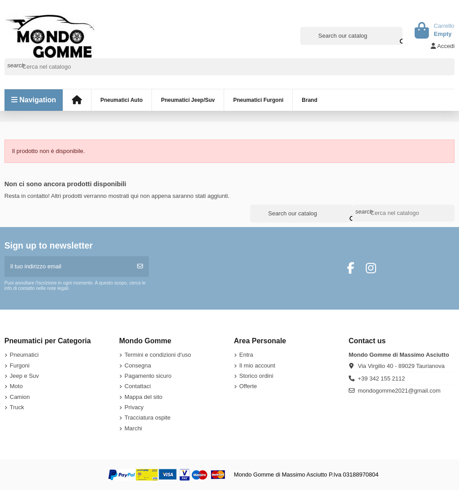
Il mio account (257, 365)
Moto (16, 386)
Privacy (134, 407)
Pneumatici (24, 354)
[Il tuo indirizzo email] (68, 266)
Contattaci (138, 386)
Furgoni (20, 365)
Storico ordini (256, 375)
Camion (20, 397)
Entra (246, 354)
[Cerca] (229, 66)
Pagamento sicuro (148, 375)
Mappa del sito (144, 397)
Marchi (133, 428)
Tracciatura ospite (148, 417)
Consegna (138, 365)
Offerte (248, 386)
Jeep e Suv (24, 375)
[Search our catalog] (397, 36)
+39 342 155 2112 (381, 378)
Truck (17, 407)
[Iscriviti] (140, 266)
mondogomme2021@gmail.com (399, 390)
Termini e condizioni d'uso (158, 354)
